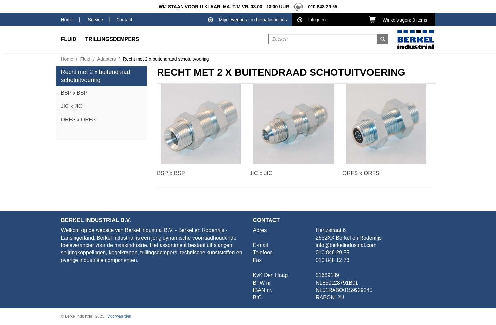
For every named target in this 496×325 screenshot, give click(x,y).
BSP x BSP (74, 93)
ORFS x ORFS (78, 119)
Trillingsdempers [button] (112, 39)
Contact (124, 19)
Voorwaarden (119, 316)
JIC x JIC (71, 106)
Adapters (106, 59)
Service (95, 19)
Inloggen (311, 20)
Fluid (85, 59)
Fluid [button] (68, 39)
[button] (399, 19)
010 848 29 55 (313, 6)
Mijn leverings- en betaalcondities (247, 20)
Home (67, 19)
